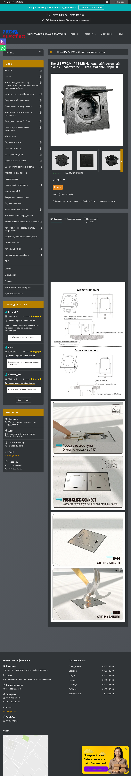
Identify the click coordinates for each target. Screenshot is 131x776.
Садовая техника (13, 142)
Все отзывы (23, 400)
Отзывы (8, 281)
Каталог (89, 34)
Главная (74, 34)
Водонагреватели (13, 203)
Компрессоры (11, 179)
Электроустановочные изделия (19, 167)
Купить (57, 187)
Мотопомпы (10, 136)
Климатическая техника (16, 173)
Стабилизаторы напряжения (18, 106)
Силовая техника (13, 148)
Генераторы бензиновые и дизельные (17, 128)
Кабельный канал (13, 249)
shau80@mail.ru (12, 455)
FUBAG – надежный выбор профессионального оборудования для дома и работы (21, 85)
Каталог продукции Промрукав (19, 94)
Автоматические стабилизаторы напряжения (20, 229)
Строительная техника (15, 161)
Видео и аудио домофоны (17, 255)
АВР (7, 261)
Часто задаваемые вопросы (18, 287)
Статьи (8, 269)
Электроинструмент (14, 155)
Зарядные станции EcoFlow (17, 121)
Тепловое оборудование (16, 209)
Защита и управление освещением (21, 237)
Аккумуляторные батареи (17, 197)
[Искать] (40, 52)
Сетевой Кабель (12, 243)
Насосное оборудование (16, 185)
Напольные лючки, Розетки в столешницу (18, 113)
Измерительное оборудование (19, 215)
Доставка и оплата (14, 294)
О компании (106, 34)
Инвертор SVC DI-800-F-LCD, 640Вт (22, 389)
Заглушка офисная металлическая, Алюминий (23, 363)
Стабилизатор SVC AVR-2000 (22, 337)
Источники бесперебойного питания (22, 222)
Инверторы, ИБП (12, 191)
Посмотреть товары (91, 7)
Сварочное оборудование (17, 100)
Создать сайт (9, 2)
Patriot (8, 76)
